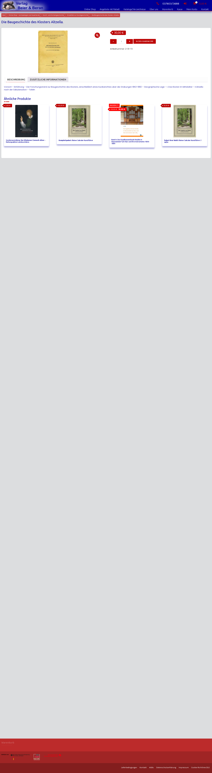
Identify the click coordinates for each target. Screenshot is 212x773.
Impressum (184, 767)
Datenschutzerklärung (166, 767)
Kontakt (205, 9)
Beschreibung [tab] (16, 79)
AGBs (151, 767)
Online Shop (90, 9)
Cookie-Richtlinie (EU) (200, 767)
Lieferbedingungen (129, 767)
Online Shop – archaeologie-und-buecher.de (24, 15)
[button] (97, 35)
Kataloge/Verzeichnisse (135, 9)
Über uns (154, 9)
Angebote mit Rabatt (110, 9)
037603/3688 (167, 3)
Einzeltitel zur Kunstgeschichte (78, 15)
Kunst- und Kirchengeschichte (53, 15)
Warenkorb (167, 9)
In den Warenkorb (144, 41)
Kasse (179, 9)
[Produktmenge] (121, 41)
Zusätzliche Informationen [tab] (48, 79)
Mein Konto (191, 9)
